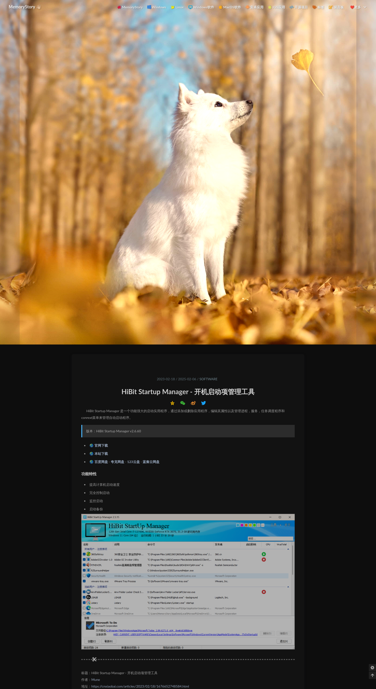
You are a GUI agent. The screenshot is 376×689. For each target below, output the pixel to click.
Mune (95, 679)
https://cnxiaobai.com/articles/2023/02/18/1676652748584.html (140, 686)
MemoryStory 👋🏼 (25, 6)
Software (208, 379)
